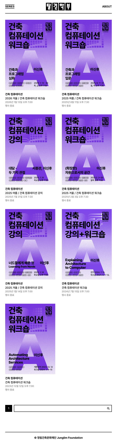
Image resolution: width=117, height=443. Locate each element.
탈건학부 (58, 7)
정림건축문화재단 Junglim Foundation (60, 437)
